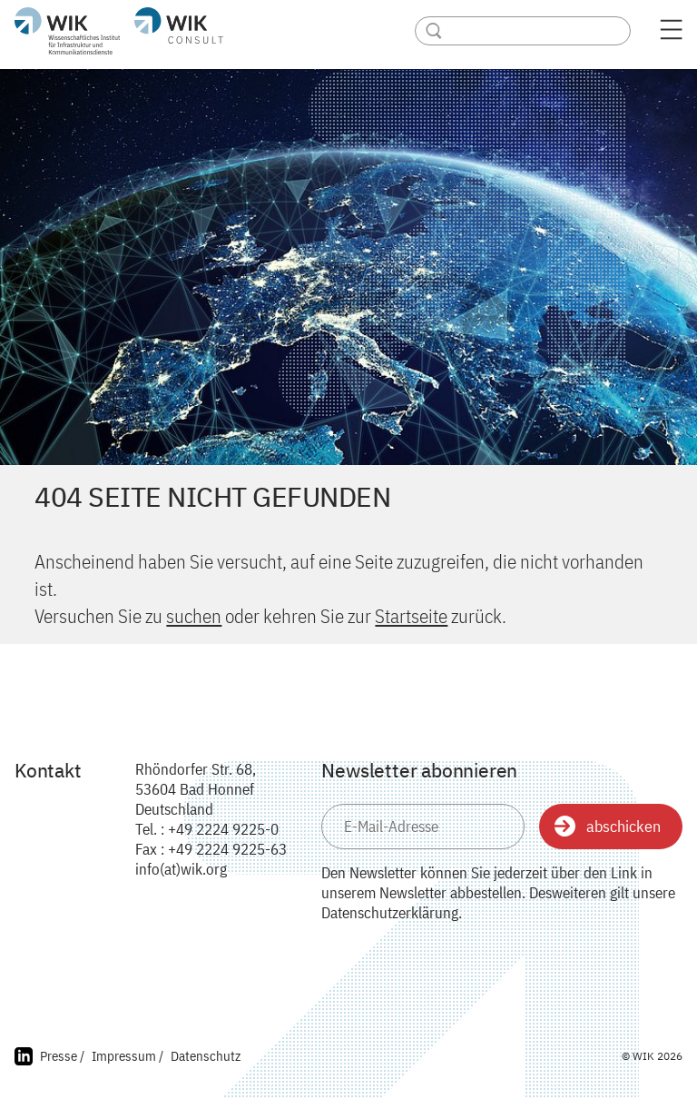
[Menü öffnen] (671, 35)
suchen (193, 616)
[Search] (523, 30)
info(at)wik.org (181, 869)
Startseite (411, 616)
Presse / (62, 1055)
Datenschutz (206, 1055)
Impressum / (127, 1055)
